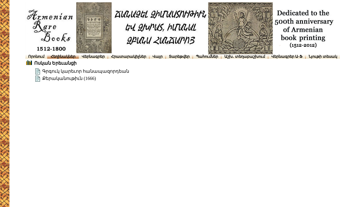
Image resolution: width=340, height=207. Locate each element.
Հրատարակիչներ (128, 56)
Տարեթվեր (179, 56)
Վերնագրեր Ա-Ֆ (286, 56)
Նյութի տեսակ (323, 56)
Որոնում (36, 56)
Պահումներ (207, 56)
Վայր (157, 56)
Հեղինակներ (63, 56)
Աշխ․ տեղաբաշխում (244, 56)
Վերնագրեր (93, 56)
